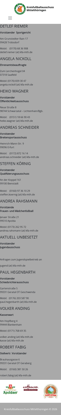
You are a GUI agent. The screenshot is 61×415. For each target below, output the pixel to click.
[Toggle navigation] (10, 18)
